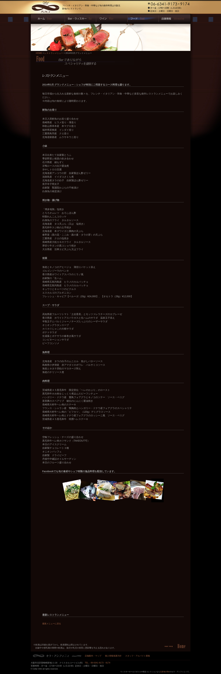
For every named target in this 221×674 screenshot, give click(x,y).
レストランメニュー (53, 53)
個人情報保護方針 (113, 656)
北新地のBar (165, 672)
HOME (39, 53)
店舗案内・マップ (93, 656)
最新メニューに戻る (51, 623)
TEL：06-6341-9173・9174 (97, 663)
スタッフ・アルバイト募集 (137, 656)
